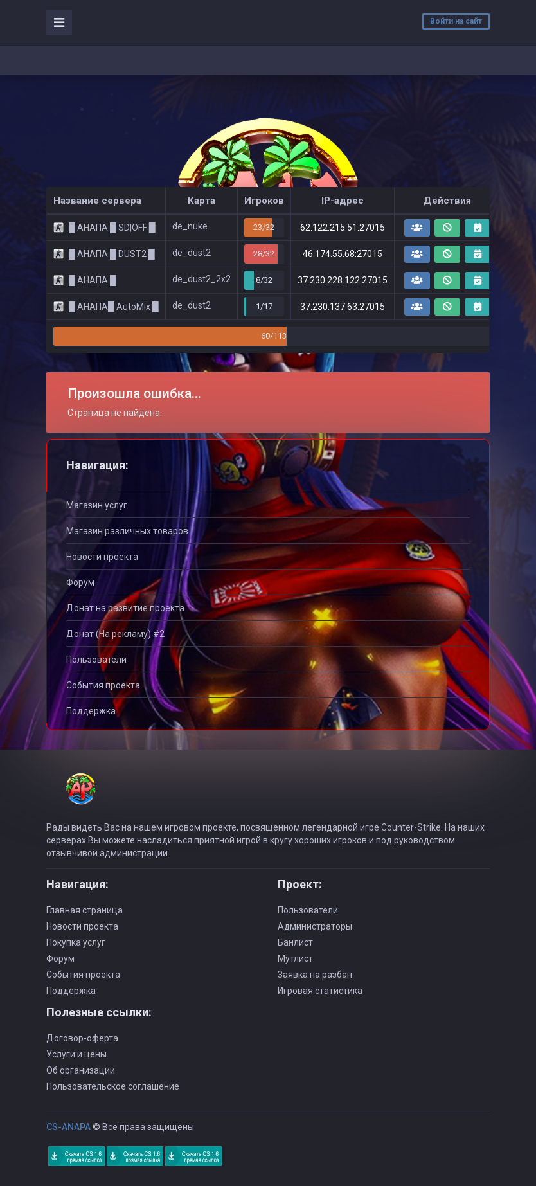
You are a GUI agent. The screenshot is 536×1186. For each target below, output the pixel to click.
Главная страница (84, 910)
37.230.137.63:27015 (342, 306)
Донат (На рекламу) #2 (115, 634)
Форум (80, 582)
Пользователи (96, 659)
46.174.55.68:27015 (342, 254)
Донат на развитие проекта (125, 608)
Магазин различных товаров (127, 531)
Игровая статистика (320, 990)
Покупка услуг (75, 942)
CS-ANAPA (68, 1127)
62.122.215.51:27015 (342, 227)
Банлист (295, 942)
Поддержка (91, 711)
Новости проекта (102, 557)
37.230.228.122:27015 (343, 280)
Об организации (80, 1070)
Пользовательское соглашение (112, 1086)
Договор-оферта (82, 1038)
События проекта (103, 685)
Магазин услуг (96, 505)
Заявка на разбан (315, 974)
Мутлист (295, 958)
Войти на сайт (456, 21)
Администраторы (315, 926)
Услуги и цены (76, 1054)
